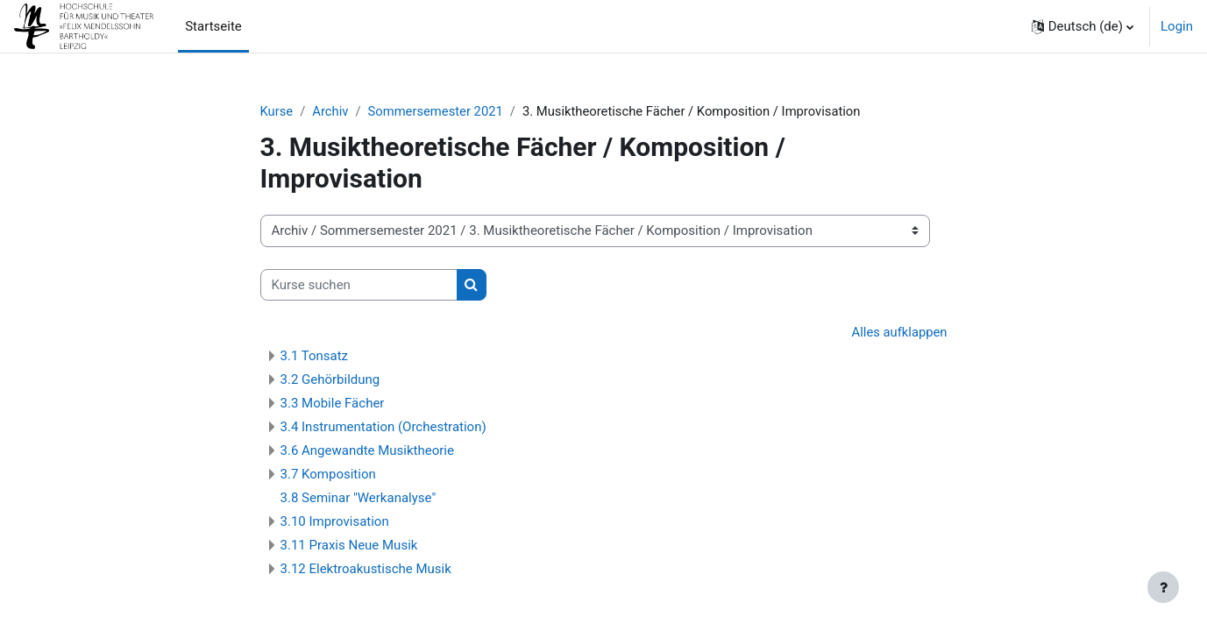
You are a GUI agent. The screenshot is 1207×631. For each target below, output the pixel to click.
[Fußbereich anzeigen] (1163, 587)
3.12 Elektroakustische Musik (365, 570)
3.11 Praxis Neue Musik (349, 546)
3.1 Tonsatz (314, 357)
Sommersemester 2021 (438, 111)
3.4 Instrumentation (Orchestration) (383, 428)
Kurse (277, 111)
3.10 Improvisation (334, 522)
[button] (1082, 26)
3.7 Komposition (328, 475)
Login (1177, 26)
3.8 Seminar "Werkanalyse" (358, 499)
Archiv (331, 111)
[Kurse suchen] (359, 285)
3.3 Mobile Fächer (332, 404)
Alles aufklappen (899, 333)
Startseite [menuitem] (213, 26)
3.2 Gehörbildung (330, 380)
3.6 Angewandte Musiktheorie (367, 451)
